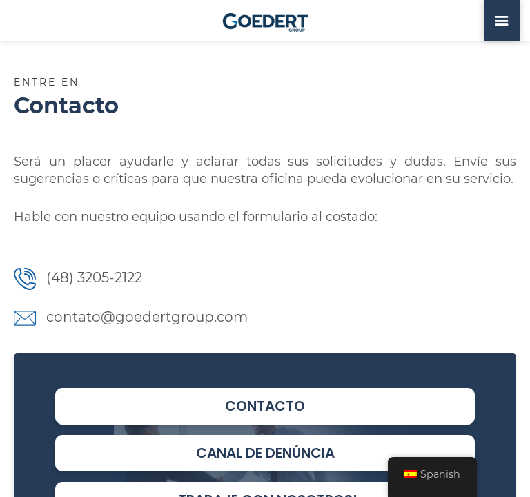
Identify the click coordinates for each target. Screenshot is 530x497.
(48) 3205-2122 (78, 277)
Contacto (265, 406)
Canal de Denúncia (265, 452)
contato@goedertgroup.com (131, 317)
